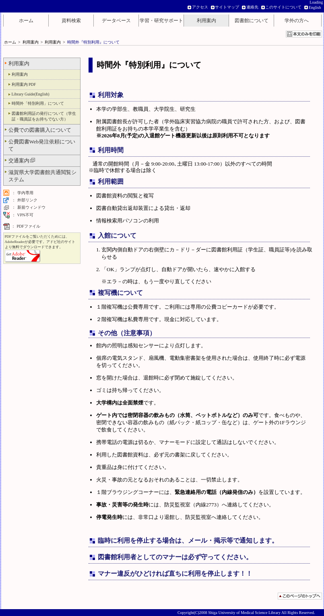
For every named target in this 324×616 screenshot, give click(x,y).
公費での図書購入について (39, 130)
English (315, 7)
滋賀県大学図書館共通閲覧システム (42, 176)
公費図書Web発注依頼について (42, 145)
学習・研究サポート (161, 20)
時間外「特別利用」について (38, 103)
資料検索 (71, 20)
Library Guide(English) (31, 94)
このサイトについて (283, 7)
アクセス (200, 7)
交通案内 (22, 161)
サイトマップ (227, 7)
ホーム (26, 20)
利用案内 (206, 20)
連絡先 (252, 7)
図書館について (251, 20)
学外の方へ (297, 20)
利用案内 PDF (24, 84)
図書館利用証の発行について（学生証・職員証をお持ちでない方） (44, 116)
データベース (116, 20)
